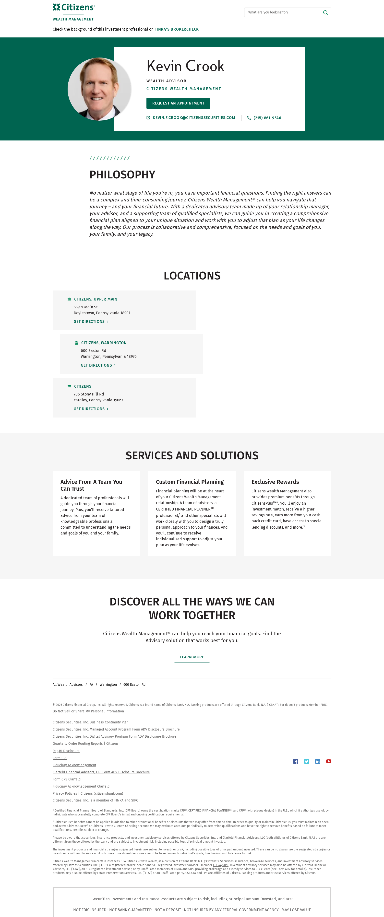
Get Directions (90, 321)
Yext (72, 909)
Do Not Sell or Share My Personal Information (88, 668)
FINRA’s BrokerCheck (177, 29)
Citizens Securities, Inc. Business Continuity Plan (91, 679)
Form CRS (60, 715)
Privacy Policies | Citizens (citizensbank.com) (88, 750)
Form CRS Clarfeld (67, 736)
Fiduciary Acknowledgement (74, 722)
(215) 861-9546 (264, 117)
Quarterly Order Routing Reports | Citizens (86, 700)
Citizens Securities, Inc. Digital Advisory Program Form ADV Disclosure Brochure (114, 693)
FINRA (118, 757)
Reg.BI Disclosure (66, 708)
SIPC (134, 757)
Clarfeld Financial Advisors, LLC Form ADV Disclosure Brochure (101, 729)
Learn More (192, 614)
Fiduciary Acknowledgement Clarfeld (81, 743)
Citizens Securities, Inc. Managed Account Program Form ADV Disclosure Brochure (116, 686)
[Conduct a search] (287, 12)
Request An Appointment (178, 103)
